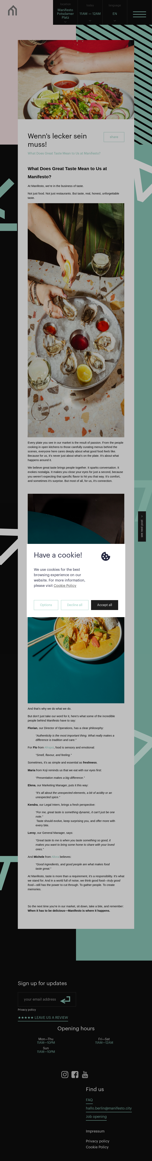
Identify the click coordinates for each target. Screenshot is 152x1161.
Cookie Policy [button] (65, 585)
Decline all (74, 605)
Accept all (104, 605)
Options (46, 605)
